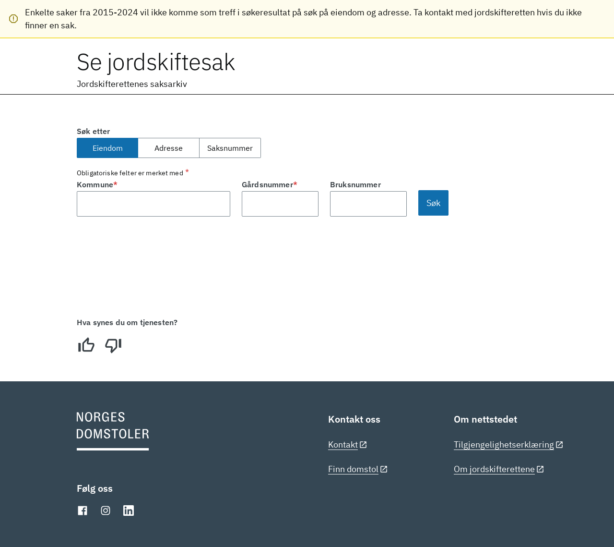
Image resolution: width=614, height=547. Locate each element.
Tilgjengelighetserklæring (509, 444)
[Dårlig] (113, 345)
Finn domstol (358, 468)
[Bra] (86, 345)
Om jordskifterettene (499, 468)
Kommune (97, 184)
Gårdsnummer (269, 184)
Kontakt (347, 444)
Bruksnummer (355, 184)
